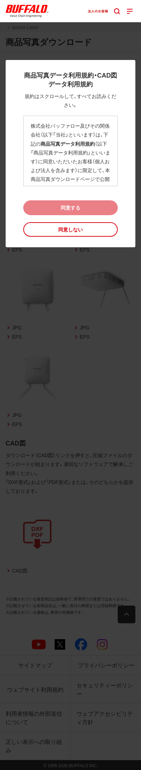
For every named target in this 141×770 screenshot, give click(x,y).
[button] (70, 229)
